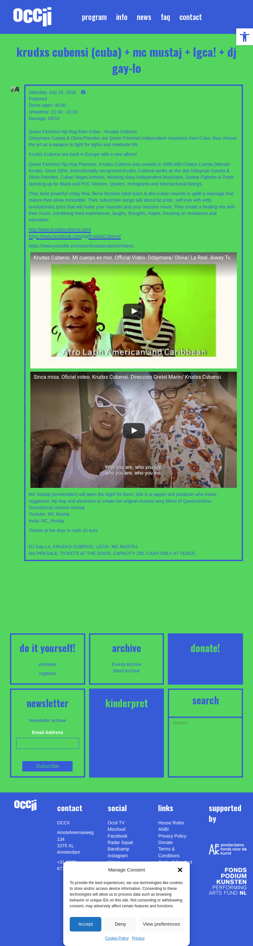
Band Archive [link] (126, 670)
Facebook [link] (117, 836)
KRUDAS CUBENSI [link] (73, 546)
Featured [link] (38, 98)
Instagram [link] (118, 855)
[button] (180, 870)
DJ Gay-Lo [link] (39, 546)
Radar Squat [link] (120, 842)
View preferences (161, 924)
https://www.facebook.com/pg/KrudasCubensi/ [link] (75, 236)
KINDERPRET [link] (126, 703)
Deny (120, 924)
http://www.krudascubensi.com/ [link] (60, 229)
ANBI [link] (163, 829)
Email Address (47, 732)
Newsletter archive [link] (47, 720)
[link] (244, 36)
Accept (85, 924)
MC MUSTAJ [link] (125, 546)
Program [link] (94, 16)
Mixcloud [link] (117, 829)
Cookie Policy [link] (117, 938)
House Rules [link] (171, 822)
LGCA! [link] (102, 546)
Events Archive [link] (127, 664)
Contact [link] (190, 16)
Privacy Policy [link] (172, 836)
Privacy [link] (138, 938)
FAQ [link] (165, 16)
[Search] (205, 722)
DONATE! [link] (205, 647)
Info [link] (121, 16)
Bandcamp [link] (118, 848)
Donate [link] (165, 842)
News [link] (144, 16)
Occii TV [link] (116, 822)
